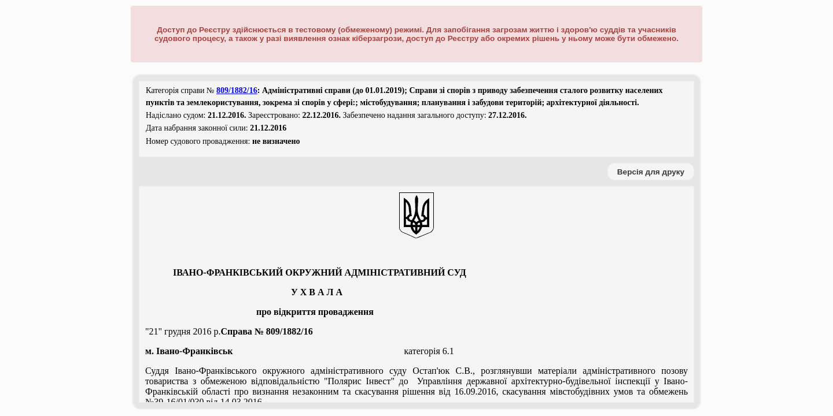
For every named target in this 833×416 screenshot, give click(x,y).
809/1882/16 (236, 90)
